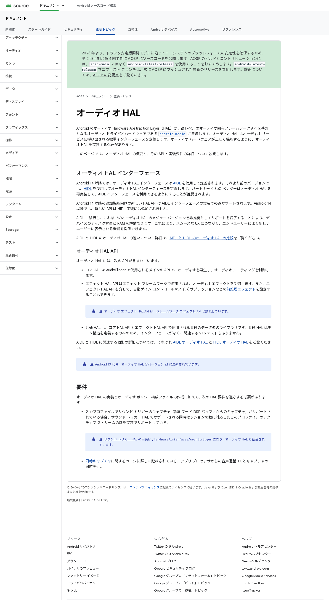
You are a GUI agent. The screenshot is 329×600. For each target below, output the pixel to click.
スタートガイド (39, 29)
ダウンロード (76, 561)
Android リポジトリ (81, 546)
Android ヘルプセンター (259, 546)
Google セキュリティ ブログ (174, 568)
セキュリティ (73, 29)
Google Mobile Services (259, 576)
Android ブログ (165, 561)
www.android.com (255, 568)
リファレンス (232, 29)
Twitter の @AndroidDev (171, 554)
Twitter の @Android (168, 546)
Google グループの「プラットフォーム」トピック (190, 576)
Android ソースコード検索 (96, 5)
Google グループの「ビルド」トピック (182, 583)
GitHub (72, 590)
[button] (27, 37)
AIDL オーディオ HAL (190, 342)
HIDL (88, 189)
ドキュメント (16, 18)
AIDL (177, 183)
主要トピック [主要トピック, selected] (105, 29)
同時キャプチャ (98, 461)
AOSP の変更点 (106, 75)
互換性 (133, 29)
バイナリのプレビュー (83, 568)
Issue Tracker (251, 590)
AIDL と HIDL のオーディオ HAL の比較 (201, 238)
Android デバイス (164, 29)
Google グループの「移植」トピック (180, 590)
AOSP (80, 96)
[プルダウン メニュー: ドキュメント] (65, 5)
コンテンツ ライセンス (144, 487)
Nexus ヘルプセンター (258, 561)
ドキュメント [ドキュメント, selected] (49, 5)
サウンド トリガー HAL (120, 439)
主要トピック (123, 96)
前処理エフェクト (241, 289)
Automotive (199, 29)
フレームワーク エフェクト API (178, 311)
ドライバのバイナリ (81, 583)
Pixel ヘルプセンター (256, 554)
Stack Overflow (253, 583)
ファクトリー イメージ (83, 576)
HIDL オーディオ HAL (230, 342)
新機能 (10, 29)
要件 (70, 554)
